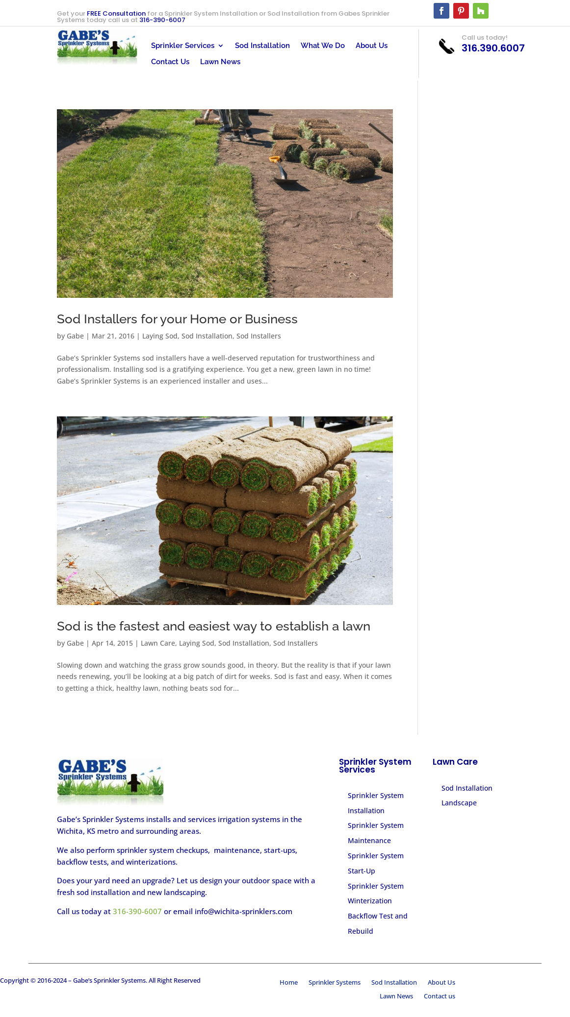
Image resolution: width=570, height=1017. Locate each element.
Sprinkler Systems (335, 983)
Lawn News (220, 62)
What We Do (323, 46)
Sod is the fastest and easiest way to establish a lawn (213, 626)
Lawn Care (158, 643)
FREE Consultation (116, 13)
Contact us (439, 996)
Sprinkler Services (182, 46)
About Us (372, 46)
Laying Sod (160, 335)
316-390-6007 (162, 19)
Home (289, 983)
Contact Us (170, 62)
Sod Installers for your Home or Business (177, 319)
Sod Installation (262, 46)
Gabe (75, 335)
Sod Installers (258, 335)
